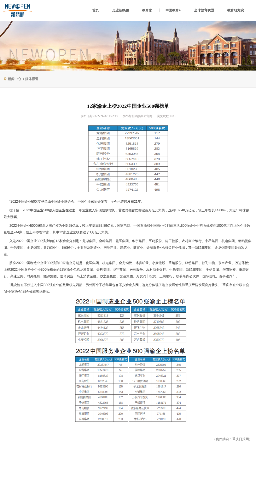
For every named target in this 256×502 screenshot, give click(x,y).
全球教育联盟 (204, 10)
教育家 (147, 10)
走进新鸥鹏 (120, 10)
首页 (95, 10)
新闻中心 (14, 79)
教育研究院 (235, 10)
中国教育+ (173, 10)
